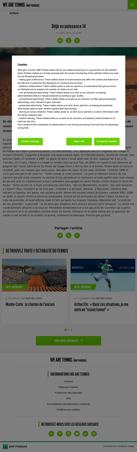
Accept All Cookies (107, 141)
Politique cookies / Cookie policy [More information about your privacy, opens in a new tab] (34, 131)
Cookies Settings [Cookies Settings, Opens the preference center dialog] (30, 141)
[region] (68, 102)
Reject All (79, 141)
